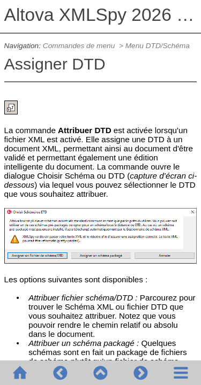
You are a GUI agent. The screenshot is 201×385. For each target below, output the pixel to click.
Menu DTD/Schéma (157, 46)
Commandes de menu (80, 46)
